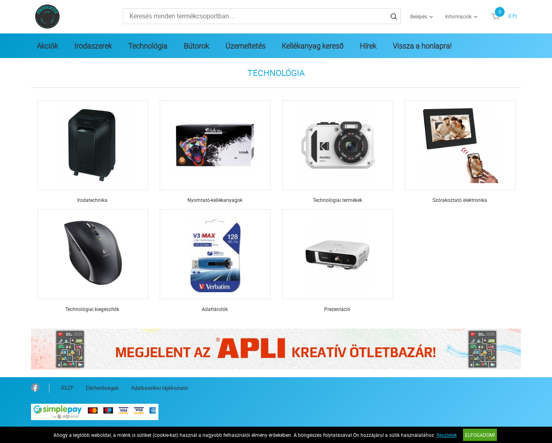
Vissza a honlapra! (422, 46)
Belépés (418, 16)
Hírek (368, 46)
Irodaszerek (93, 46)
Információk (458, 16)
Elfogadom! (480, 435)
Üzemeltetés (245, 46)
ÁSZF (67, 388)
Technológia (147, 46)
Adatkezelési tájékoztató (159, 388)
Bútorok (196, 46)
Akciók (47, 46)
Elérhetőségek (102, 388)
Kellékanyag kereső (312, 46)
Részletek (446, 435)
